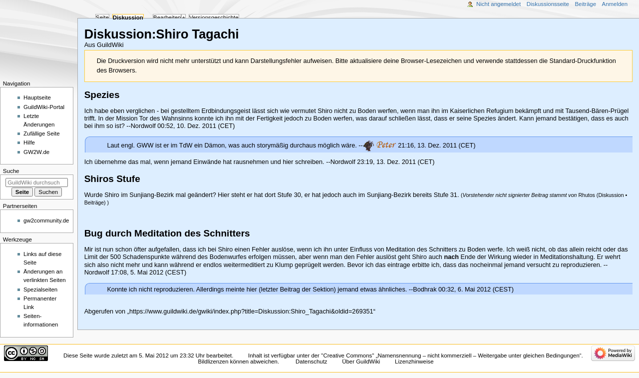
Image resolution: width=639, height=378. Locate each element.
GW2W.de (36, 152)
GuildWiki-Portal (43, 107)
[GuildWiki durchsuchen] (36, 182)
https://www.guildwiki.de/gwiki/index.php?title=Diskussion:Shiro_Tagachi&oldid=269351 (251, 311)
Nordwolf (143, 126)
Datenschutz (311, 361)
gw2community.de (46, 221)
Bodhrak (424, 289)
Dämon (214, 145)
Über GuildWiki (361, 361)
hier (252, 289)
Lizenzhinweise (414, 361)
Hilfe (29, 143)
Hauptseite (37, 97)
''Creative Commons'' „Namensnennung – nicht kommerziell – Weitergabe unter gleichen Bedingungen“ (451, 355)
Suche (11, 171)
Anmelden (615, 4)
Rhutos (586, 195)
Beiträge (94, 203)
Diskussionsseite (548, 4)
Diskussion (611, 195)
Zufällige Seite (41, 133)
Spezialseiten (40, 289)
